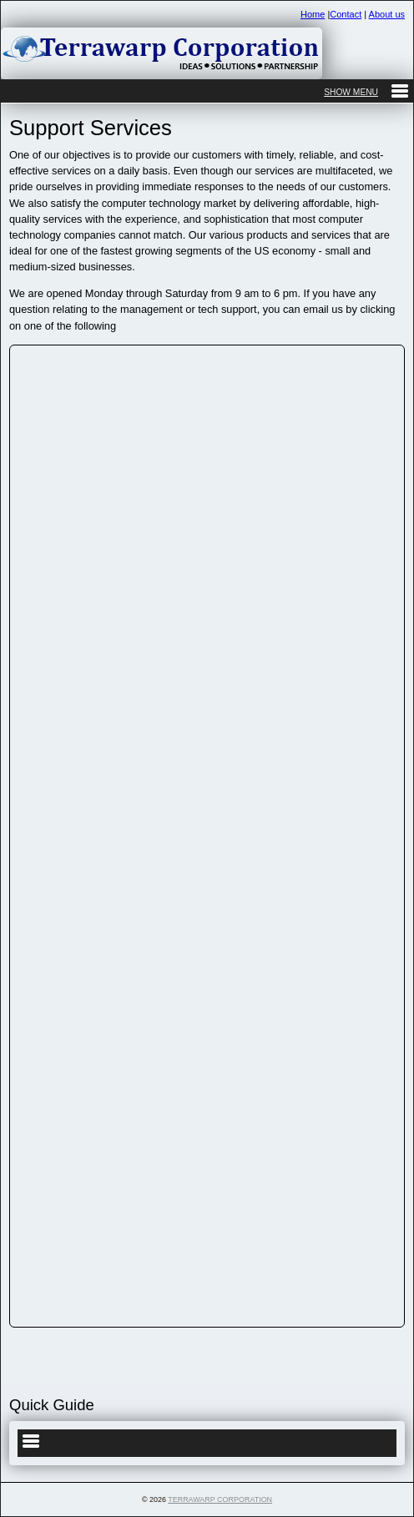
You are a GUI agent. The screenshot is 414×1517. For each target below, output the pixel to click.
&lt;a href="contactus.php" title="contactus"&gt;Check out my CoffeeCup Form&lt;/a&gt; (207, 833)
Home (312, 14)
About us (387, 14)
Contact (345, 14)
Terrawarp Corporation (220, 1499)
